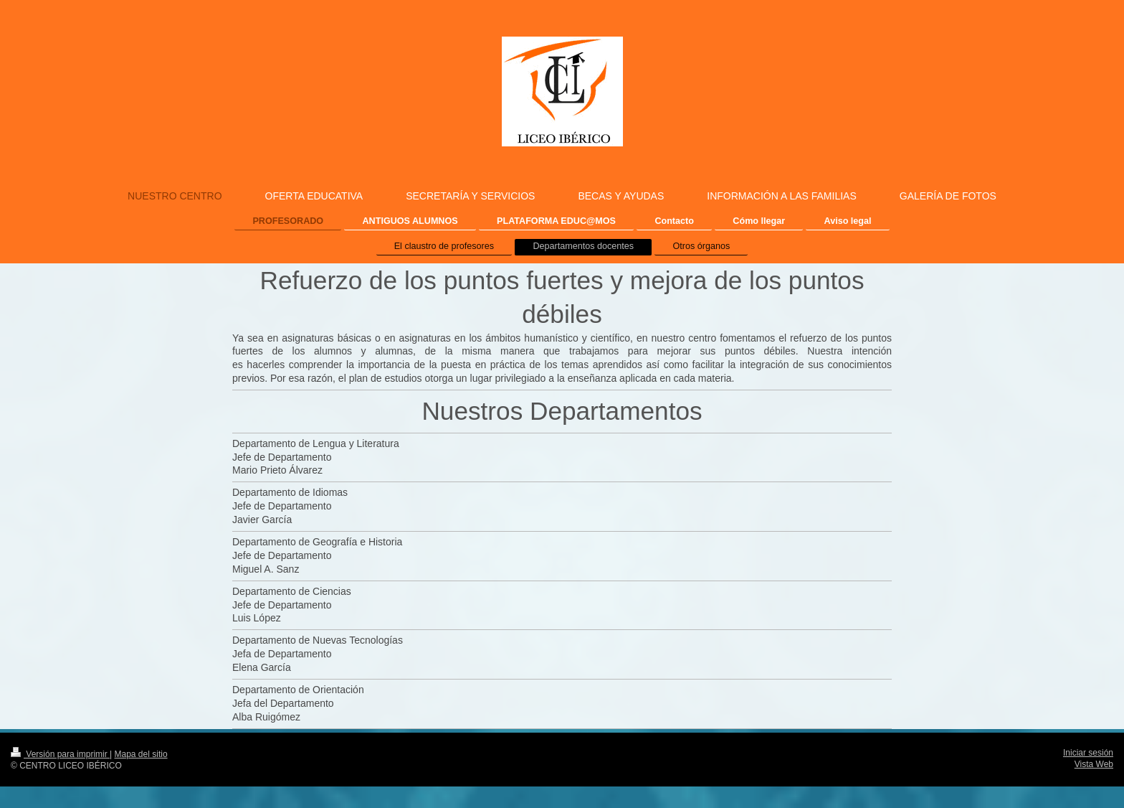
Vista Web (1094, 764)
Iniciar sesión (1088, 753)
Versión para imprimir (60, 754)
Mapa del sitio (141, 754)
